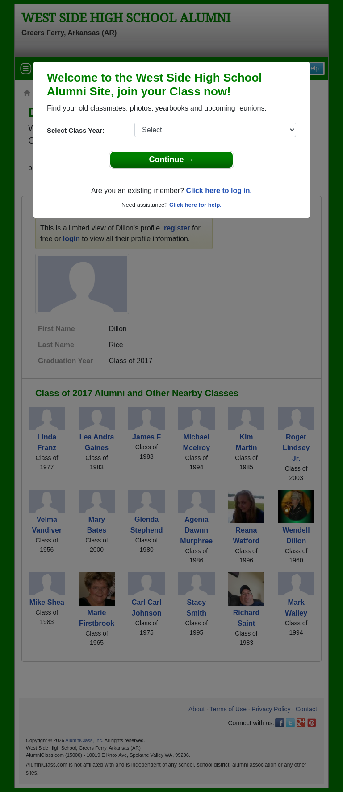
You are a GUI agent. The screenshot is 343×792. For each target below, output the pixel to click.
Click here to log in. (219, 190)
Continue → (171, 159)
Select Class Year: (76, 130)
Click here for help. (195, 204)
